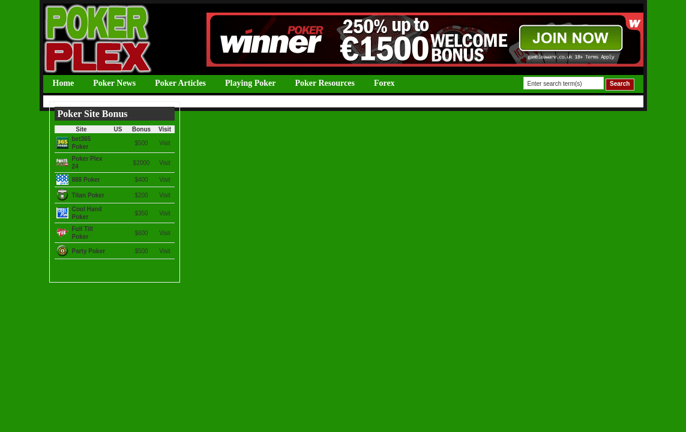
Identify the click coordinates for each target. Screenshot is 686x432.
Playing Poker (250, 83)
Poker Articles (180, 83)
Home (63, 83)
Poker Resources (324, 83)
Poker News (114, 83)
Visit (164, 143)
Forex (384, 83)
